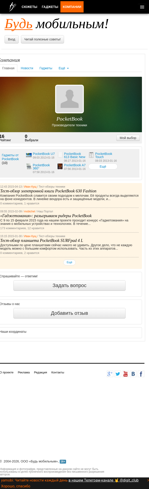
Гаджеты (46, 68)
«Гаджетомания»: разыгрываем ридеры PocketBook (46, 215)
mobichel (29, 211)
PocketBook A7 (75, 165)
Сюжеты (29, 7)
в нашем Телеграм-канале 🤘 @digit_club (104, 480)
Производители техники (69, 125)
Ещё (64, 68)
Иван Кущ (30, 186)
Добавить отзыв (69, 313)
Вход (11, 39)
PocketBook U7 (44, 153)
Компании (72, 7)
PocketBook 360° (41, 167)
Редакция (40, 372)
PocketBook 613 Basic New (74, 155)
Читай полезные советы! (42, 39)
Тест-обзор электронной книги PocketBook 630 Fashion (48, 191)
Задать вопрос (70, 285)
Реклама (24, 372)
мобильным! (57, 23)
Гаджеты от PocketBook (10, 157)
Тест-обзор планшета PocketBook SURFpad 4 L (41, 240)
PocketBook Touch (103, 155)
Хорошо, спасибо (15, 486)
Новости (27, 68)
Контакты (57, 372)
